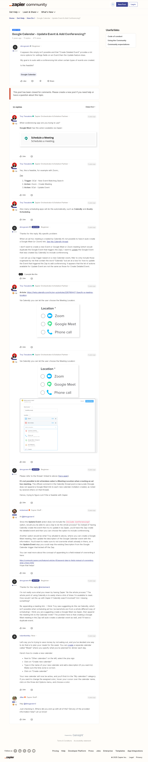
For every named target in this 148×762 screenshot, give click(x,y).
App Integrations (135, 751)
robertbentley (25, 635)
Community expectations (119, 44)
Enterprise (108, 751)
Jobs (98, 751)
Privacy (139, 757)
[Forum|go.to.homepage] (28, 4)
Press (91, 751)
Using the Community (117, 40)
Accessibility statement (82, 741)
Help (63, 751)
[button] (122, 4)
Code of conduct (115, 36)
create (70, 645)
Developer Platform (77, 751)
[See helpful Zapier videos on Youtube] (33, 750)
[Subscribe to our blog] (24, 750)
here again (63, 476)
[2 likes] (28, 274)
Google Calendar (28, 74)
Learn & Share (31, 12)
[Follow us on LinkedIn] (20, 750)
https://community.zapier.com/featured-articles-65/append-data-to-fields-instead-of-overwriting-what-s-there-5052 (57, 561)
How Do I (31, 18)
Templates (120, 751)
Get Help (14, 12)
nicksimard (24, 510)
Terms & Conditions (64, 741)
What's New (48, 12)
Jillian (22, 697)
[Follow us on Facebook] (15, 750)
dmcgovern (24, 46)
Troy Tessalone (26, 116)
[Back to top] (143, 737)
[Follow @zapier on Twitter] (29, 750)
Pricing (55, 751)
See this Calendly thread (57, 241)
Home (11, 18)
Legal (131, 757)
